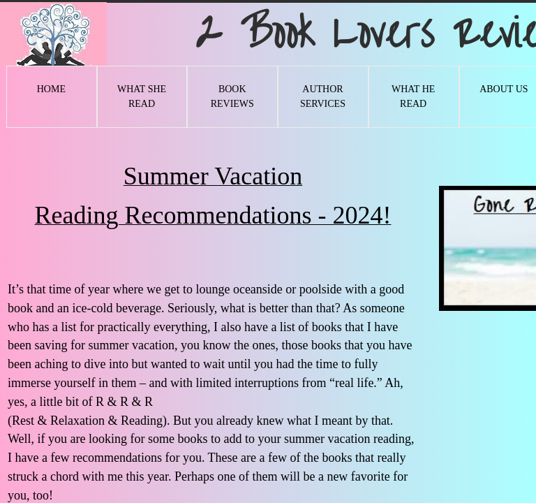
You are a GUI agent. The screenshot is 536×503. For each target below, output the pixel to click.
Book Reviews (232, 96)
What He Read (413, 96)
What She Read (141, 96)
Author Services (322, 96)
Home (51, 89)
